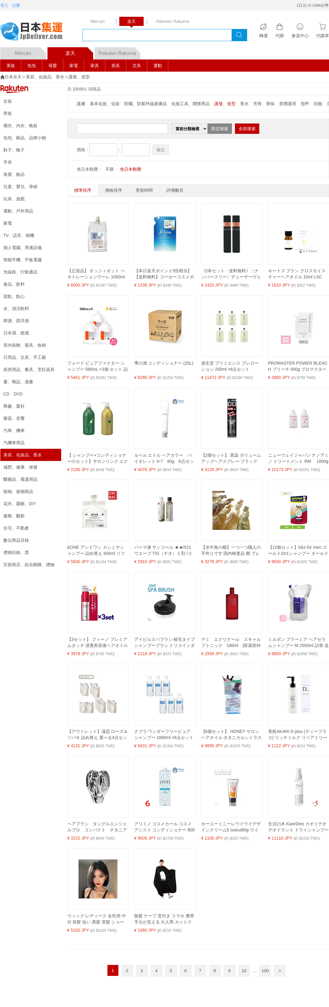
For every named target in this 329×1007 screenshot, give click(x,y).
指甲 (305, 103)
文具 (136, 65)
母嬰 (52, 65)
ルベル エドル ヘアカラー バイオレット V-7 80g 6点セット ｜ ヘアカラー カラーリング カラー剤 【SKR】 (164, 458)
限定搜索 (219, 128)
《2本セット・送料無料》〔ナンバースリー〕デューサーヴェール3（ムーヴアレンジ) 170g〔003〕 (231, 274)
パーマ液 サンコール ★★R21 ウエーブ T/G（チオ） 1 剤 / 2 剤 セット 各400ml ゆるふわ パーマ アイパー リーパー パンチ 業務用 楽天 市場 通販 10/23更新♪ (163, 550)
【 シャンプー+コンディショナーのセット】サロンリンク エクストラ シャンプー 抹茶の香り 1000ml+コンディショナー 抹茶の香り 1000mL (97, 458)
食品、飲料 (14, 284)
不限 (109, 169)
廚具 (115, 65)
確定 (160, 149)
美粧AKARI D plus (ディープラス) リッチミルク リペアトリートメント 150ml (297, 735)
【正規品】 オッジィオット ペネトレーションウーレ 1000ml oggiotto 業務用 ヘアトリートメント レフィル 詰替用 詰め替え (97, 274)
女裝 (7, 101)
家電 (73, 65)
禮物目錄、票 (16, 552)
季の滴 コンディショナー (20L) (163, 363)
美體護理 (287, 103)
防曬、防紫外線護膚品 (145, 103)
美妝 (10, 65)
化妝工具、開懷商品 (190, 103)
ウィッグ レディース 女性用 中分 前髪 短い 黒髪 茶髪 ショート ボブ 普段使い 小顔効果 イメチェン (97, 919)
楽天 (79, 51)
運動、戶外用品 (18, 211)
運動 (157, 65)
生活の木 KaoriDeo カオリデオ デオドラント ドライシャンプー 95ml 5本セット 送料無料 (298, 827)
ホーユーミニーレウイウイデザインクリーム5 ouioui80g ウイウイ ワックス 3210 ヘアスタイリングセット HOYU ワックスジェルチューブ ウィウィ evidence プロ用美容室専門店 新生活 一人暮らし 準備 (231, 827)
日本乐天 (13, 76)
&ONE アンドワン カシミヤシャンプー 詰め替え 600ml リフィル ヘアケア (96, 550)
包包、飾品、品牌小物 (24, 137)
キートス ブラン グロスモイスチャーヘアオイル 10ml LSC (297, 273)
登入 (4, 5)
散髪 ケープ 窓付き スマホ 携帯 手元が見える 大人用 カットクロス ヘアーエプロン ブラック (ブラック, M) (164, 919)
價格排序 (113, 190)
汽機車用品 (14, 442)
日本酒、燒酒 (16, 332)
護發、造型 (79, 76)
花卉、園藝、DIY (19, 503)
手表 (7, 162)
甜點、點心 (14, 296)
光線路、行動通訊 (20, 272)
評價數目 (175, 190)
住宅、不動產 (16, 528)
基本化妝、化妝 (105, 103)
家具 (94, 65)
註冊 (16, 5)
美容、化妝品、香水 (45, 76)
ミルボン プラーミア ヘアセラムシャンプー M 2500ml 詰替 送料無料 (298, 642)
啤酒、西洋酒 (16, 320)
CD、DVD (13, 393)
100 (265, 970)
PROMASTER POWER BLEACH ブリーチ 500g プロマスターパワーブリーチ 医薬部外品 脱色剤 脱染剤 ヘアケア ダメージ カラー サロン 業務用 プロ (297, 366)
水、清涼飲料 (16, 308)
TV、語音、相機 (18, 235)
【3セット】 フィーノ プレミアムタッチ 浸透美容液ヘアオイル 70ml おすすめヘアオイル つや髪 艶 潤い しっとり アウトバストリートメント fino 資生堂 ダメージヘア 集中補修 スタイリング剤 (97, 642)
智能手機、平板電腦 (22, 259)
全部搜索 (247, 128)
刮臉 (318, 103)
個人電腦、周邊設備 (22, 247)
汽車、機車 (14, 430)
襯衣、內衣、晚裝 (20, 125)
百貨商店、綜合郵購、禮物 (28, 564)
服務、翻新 (14, 515)
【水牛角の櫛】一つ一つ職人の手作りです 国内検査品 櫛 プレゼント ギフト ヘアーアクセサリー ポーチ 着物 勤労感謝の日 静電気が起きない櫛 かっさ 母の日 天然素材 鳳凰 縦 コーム (231, 550)
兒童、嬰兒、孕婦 (20, 186)
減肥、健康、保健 (20, 467)
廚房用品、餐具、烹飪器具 (28, 369)
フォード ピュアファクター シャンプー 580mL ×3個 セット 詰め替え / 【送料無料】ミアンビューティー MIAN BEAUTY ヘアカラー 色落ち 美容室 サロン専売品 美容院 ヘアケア (97, 366)
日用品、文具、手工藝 (24, 357)
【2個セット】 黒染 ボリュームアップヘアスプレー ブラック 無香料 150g (231, 458)
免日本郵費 (130, 169)
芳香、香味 (264, 103)
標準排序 (82, 190)
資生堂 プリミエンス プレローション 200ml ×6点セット (230, 366)
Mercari (30, 51)
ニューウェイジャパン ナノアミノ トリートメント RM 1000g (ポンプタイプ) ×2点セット (298, 458)
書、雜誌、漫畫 (18, 381)
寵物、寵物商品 (18, 491)
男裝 (7, 113)
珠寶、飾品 (14, 174)
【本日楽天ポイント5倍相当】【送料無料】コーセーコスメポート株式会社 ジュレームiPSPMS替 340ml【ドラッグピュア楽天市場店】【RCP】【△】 (164, 274)
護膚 (81, 103)
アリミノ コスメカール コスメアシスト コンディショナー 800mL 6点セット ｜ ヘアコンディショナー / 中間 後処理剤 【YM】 (164, 827)
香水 (244, 103)
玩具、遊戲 (14, 198)
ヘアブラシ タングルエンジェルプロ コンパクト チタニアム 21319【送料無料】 (97, 827)
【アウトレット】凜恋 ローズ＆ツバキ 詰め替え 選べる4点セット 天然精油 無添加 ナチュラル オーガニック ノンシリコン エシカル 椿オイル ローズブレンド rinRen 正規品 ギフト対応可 (97, 735)
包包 (31, 65)
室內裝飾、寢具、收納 (24, 345)
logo (35, 32)
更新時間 (144, 190)
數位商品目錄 (16, 540)
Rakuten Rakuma (119, 51)
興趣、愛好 (14, 406)
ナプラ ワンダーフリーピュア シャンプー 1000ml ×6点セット (164, 734)
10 (244, 970)
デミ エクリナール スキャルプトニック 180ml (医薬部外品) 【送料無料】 (231, 642)
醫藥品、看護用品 (20, 479)
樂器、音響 (14, 418)
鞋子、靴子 (14, 150)
